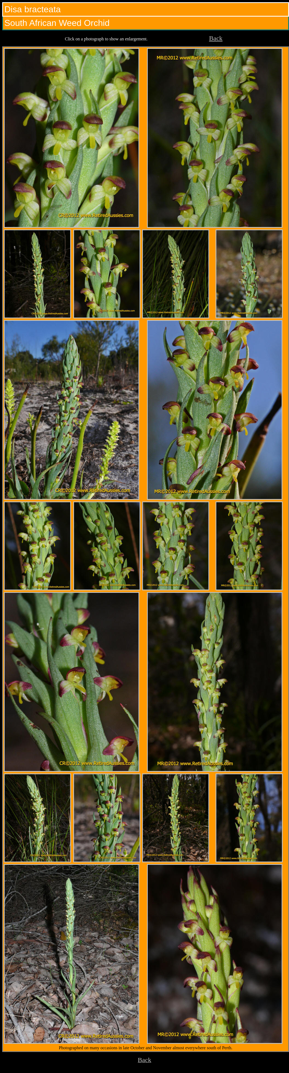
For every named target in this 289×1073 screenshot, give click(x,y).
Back (215, 38)
